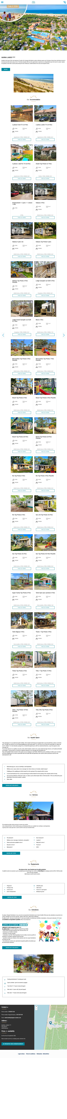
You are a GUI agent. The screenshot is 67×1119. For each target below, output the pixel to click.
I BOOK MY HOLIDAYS (12, 785)
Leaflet (60, 1049)
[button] (64, 335)
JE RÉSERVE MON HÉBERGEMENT (13, 1044)
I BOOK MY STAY (11, 853)
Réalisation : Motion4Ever (43, 1054)
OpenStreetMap (65, 1049)
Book (6, 69)
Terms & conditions (30, 1054)
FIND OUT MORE (22, 139)
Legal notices (21, 1054)
